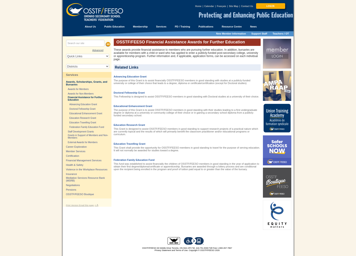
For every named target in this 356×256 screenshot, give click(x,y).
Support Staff (259, 33)
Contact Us (247, 6)
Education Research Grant (129, 125)
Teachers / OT (281, 33)
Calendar (209, 6)
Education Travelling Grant (130, 143)
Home (198, 6)
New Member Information (231, 33)
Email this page (86, 205)
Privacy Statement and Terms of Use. (171, 250)
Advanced (98, 50)
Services (72, 75)
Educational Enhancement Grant (133, 106)
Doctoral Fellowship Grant (129, 92)
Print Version (72, 205)
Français (221, 6)
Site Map (233, 6)
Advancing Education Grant (130, 76)
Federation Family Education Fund (134, 160)
